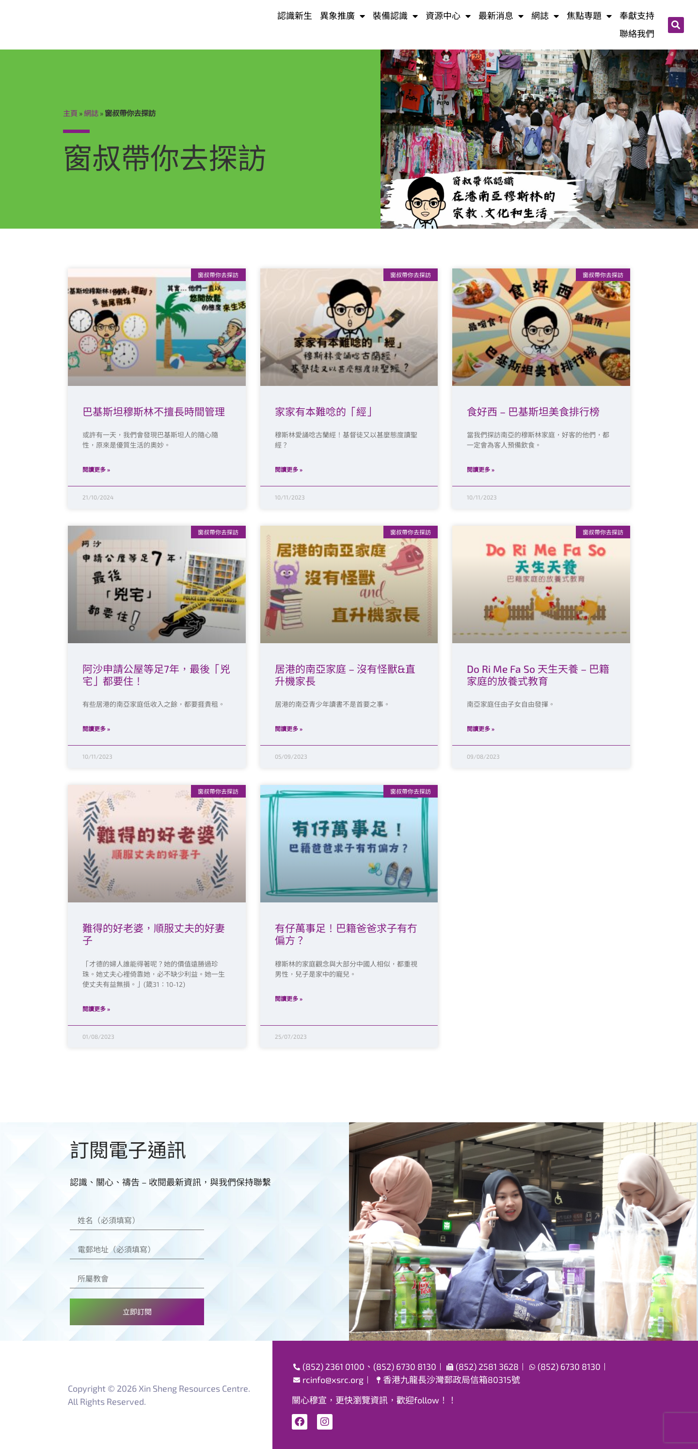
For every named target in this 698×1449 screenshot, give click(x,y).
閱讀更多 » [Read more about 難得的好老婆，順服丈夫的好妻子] (96, 1008)
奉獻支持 (636, 15)
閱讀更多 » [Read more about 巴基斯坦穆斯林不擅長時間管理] (96, 469)
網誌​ (545, 16)
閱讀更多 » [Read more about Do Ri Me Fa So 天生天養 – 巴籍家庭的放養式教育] (480, 728)
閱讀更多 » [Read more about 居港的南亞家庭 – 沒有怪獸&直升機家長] (288, 728)
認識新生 (294, 15)
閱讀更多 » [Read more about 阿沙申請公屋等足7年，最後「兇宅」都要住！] (96, 728)
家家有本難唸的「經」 (326, 411)
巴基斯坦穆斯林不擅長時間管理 (153, 411)
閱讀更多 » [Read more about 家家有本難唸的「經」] (288, 469)
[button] (676, 25)
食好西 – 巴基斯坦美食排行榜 (533, 411)
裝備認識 (395, 16)
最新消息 (501, 16)
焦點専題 (589, 16)
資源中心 (448, 16)
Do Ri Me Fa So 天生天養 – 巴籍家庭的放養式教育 (538, 675)
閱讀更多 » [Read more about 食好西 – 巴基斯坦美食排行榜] (480, 469)
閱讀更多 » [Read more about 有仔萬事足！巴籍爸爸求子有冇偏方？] (288, 998)
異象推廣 (342, 16)
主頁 (70, 113)
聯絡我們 (636, 33)
